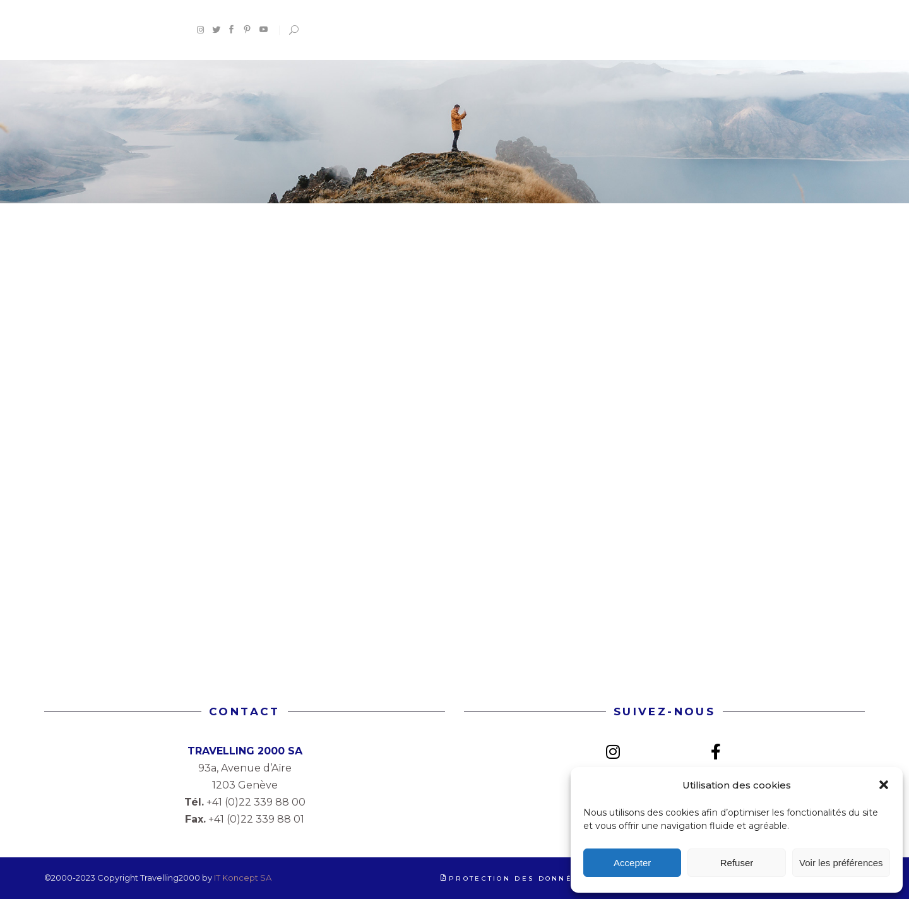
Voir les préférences (841, 862)
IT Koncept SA (242, 877)
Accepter (632, 862)
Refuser (737, 862)
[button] (883, 784)
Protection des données (517, 878)
